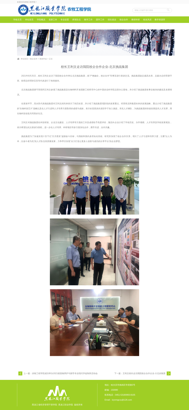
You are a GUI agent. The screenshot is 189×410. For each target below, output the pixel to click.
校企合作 (124, 19)
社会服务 (17, 26)
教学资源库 (160, 19)
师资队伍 (76, 19)
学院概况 (41, 19)
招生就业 (112, 19)
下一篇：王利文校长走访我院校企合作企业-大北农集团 (139, 373)
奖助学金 (43, 59)
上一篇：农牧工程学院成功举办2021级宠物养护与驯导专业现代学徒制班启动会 (61, 373)
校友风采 (147, 19)
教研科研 (135, 19)
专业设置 (65, 19)
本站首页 (29, 19)
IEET (29, 26)
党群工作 (53, 19)
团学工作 (100, 19)
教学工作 (88, 19)
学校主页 (17, 19)
